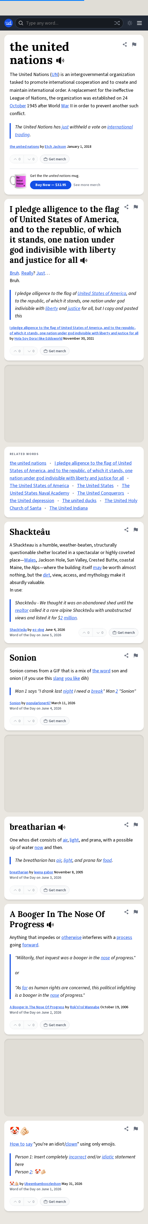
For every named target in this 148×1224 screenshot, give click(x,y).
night (68, 691)
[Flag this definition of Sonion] (135, 655)
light (74, 840)
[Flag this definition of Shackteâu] (135, 529)
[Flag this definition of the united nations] (134, 44)
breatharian (19, 872)
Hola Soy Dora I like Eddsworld (38, 338)
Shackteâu (18, 629)
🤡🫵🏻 (14, 1184)
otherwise (71, 937)
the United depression (32, 500)
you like (72, 678)
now (39, 847)
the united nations (24, 146)
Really (27, 273)
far (25, 987)
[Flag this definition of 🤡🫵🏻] (135, 1128)
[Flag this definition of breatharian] (135, 824)
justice (74, 308)
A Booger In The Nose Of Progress (37, 1007)
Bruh (14, 273)
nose (105, 957)
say (29, 1144)
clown (71, 1144)
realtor (21, 610)
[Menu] (139, 23)
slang (58, 678)
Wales (30, 560)
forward (30, 945)
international (120, 127)
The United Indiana (68, 508)
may (97, 567)
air (65, 840)
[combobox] (69, 23)
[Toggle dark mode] (129, 23)
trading (22, 134)
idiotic (108, 1157)
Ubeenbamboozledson (42, 1184)
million (70, 618)
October (18, 106)
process (124, 937)
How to (17, 1144)
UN (54, 74)
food (107, 860)
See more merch (86, 185)
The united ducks (79, 500)
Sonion (15, 703)
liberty (51, 308)
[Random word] (117, 23)
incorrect (77, 1157)
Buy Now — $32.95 (50, 185)
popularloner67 (38, 703)
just (65, 127)
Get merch (54, 159)
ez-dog (38, 629)
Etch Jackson (55, 146)
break (97, 691)
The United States (95, 485)
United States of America (101, 293)
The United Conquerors (100, 493)
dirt (46, 575)
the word (101, 671)
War (65, 106)
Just (40, 273)
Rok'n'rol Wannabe (84, 1007)
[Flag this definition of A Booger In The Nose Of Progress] (135, 912)
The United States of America (39, 485)
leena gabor (43, 872)
